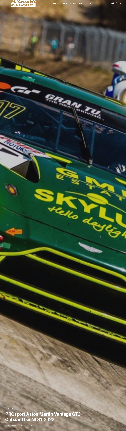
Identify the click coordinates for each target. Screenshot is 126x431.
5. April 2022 (14, 425)
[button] (120, 3)
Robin (7, 425)
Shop (65, 3)
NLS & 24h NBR (9, 408)
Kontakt (83, 3)
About (73, 3)
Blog (55, 3)
